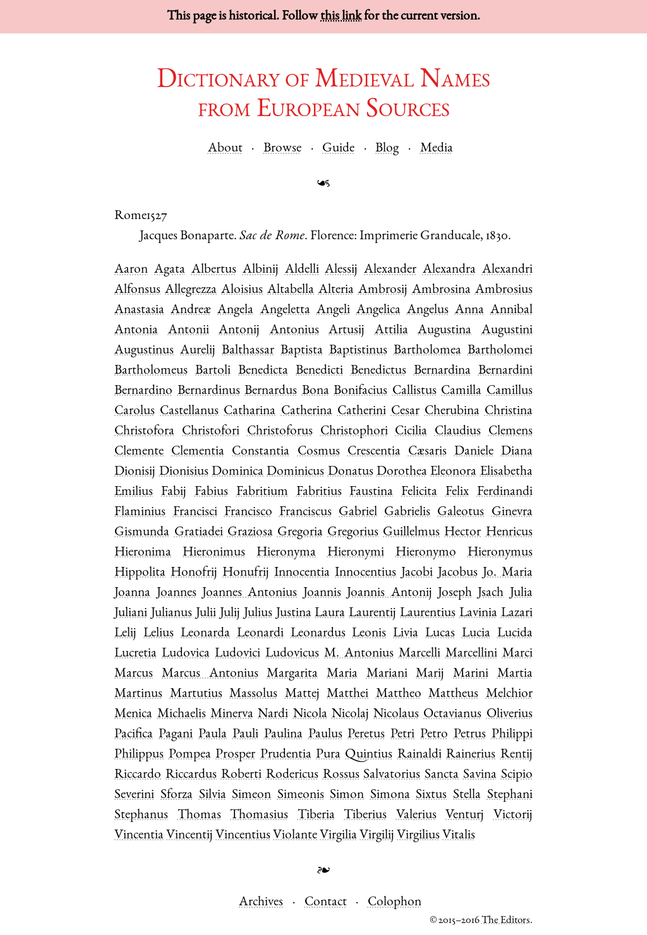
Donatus (350, 472)
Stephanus (141, 815)
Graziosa (250, 532)
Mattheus (453, 694)
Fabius (211, 492)
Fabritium (262, 492)
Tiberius (365, 815)
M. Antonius (359, 653)
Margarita (292, 674)
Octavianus (452, 714)
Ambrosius (504, 290)
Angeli (333, 310)
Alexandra (449, 270)
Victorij (513, 815)
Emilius (133, 492)
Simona (390, 795)
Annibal (511, 310)
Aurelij (197, 350)
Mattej (302, 694)
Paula (212, 734)
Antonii (188, 330)
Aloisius (242, 290)
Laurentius (428, 613)
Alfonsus (137, 290)
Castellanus (189, 411)
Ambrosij (383, 290)
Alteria (336, 290)
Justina (293, 613)
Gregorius (352, 532)
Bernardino (143, 391)
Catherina (306, 411)
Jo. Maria (508, 573)
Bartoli (213, 371)
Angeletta (285, 310)
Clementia (197, 451)
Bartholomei (500, 350)
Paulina (283, 734)
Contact (326, 902)
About (225, 148)
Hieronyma (286, 552)
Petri (402, 734)
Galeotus (460, 512)
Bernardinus (209, 391)
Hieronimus (214, 552)
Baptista (302, 350)
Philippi (512, 734)
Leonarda (205, 633)
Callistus (414, 391)
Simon (347, 795)
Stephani (510, 795)
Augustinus (144, 350)
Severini (134, 795)
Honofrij (194, 573)
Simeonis (300, 795)
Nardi (273, 714)
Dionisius (184, 472)
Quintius (368, 754)
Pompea (190, 754)
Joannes (177, 593)
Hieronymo (426, 552)
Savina (480, 775)
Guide (338, 148)
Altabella (290, 290)
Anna (469, 310)
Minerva (231, 714)
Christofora (144, 431)
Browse (282, 148)
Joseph (455, 593)
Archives (261, 902)
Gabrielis (407, 512)
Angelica (378, 310)
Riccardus (191, 775)
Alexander (390, 270)
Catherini (361, 411)
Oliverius (510, 714)
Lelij (125, 633)
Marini (470, 674)
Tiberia (316, 815)
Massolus (253, 694)
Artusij (347, 330)
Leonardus (318, 633)
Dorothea (402, 472)
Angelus (428, 310)
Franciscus (305, 512)
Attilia (391, 330)
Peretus (366, 734)
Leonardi (260, 633)
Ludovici (237, 653)
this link (340, 16)
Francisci (195, 512)
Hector (462, 532)
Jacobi (417, 573)
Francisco (248, 512)
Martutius (196, 694)
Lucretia (135, 653)
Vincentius (242, 835)
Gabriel (358, 512)
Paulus (325, 734)
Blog (387, 148)
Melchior (509, 694)
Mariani (387, 674)
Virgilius (418, 835)
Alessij (341, 270)
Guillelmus (411, 532)
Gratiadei (198, 532)
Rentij (516, 754)
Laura (330, 613)
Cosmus (319, 451)
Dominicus (295, 472)
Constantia (260, 451)
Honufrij (245, 573)
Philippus (139, 754)
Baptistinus (358, 350)
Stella (467, 795)
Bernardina (442, 371)
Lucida (515, 633)
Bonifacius (360, 391)
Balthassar (248, 350)
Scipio (517, 775)
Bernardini (505, 371)
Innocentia (302, 573)
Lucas (440, 633)
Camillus (510, 391)
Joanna (132, 593)
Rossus (341, 775)
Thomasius (259, 815)
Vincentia (139, 835)
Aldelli (302, 270)
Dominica (237, 472)
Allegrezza (191, 290)
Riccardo (137, 775)
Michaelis (181, 714)
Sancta (442, 775)
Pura (328, 754)
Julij (230, 613)
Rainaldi (419, 754)
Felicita (419, 492)
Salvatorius (391, 775)
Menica (133, 714)
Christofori (210, 431)
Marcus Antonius (210, 674)
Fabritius (319, 492)
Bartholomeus (151, 371)
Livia (405, 633)
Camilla (461, 391)
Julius (258, 613)
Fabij (173, 492)
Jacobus (458, 573)
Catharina (249, 411)
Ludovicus (292, 653)
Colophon (394, 902)
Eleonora (453, 472)
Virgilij (377, 835)
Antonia (136, 330)
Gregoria (300, 532)
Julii (206, 613)
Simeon (251, 795)
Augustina (444, 330)
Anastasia (139, 310)
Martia (515, 674)
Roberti (241, 775)
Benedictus (378, 371)
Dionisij (134, 472)
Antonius (294, 330)
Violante (295, 835)
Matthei (347, 694)
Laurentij (372, 613)
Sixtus (431, 795)
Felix (457, 492)
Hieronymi (355, 552)
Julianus (171, 613)
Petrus (470, 734)
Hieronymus (500, 552)
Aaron (131, 270)
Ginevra (512, 512)
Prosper (235, 754)
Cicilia (411, 431)
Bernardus (271, 391)
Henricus (509, 532)
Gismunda (141, 532)
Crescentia (374, 451)
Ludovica (186, 653)
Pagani (176, 734)
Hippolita (140, 573)
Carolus (134, 411)
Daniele (473, 451)
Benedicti (319, 371)
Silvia (212, 795)
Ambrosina (441, 290)
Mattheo (398, 694)
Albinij (261, 270)
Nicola (310, 714)
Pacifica (133, 734)
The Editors (505, 920)
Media (436, 148)
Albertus (213, 270)
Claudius (458, 431)
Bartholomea (427, 350)
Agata (169, 270)
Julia (521, 593)
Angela (235, 310)
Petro (434, 734)
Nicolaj (350, 714)
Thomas (199, 815)
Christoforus (280, 431)
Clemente (139, 451)
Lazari (517, 613)
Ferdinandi (505, 492)
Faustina (371, 492)
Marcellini (471, 653)
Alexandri (507, 270)
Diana (517, 451)
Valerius (416, 815)
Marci (517, 653)
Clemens (510, 431)
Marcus (133, 674)
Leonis (369, 633)
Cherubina (452, 411)
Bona (315, 391)
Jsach (491, 593)
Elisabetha (506, 472)
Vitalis (458, 835)
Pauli (245, 734)
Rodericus (292, 775)
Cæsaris (427, 451)
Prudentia (285, 754)
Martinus (138, 694)
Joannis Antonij (389, 593)
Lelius (158, 633)
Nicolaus (396, 714)
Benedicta (263, 371)
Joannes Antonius (249, 593)
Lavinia (478, 613)
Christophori (354, 431)
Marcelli (419, 653)
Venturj (464, 815)
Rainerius (470, 754)
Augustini (507, 330)
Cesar (405, 411)
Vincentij (189, 835)
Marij (430, 674)
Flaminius (140, 512)
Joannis (322, 593)
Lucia (476, 633)
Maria (342, 674)
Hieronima (142, 552)
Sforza (176, 795)
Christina (509, 411)
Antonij (239, 330)
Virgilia (338, 835)
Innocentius (365, 573)
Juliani (130, 613)
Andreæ (191, 310)
